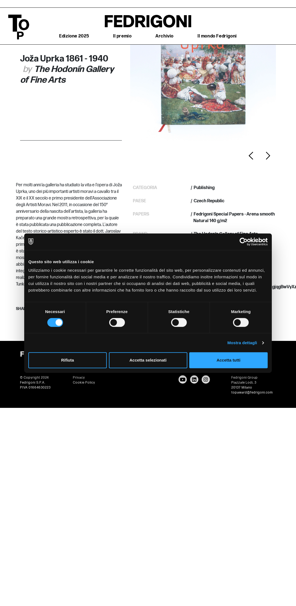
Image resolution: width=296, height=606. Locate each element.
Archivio (164, 36)
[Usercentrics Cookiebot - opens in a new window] (244, 242)
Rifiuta (67, 360)
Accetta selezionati (147, 360)
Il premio (122, 36)
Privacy (79, 378)
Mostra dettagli (242, 342)
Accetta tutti (228, 360)
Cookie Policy (84, 383)
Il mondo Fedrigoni (217, 36)
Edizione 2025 (74, 36)
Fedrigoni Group (244, 378)
